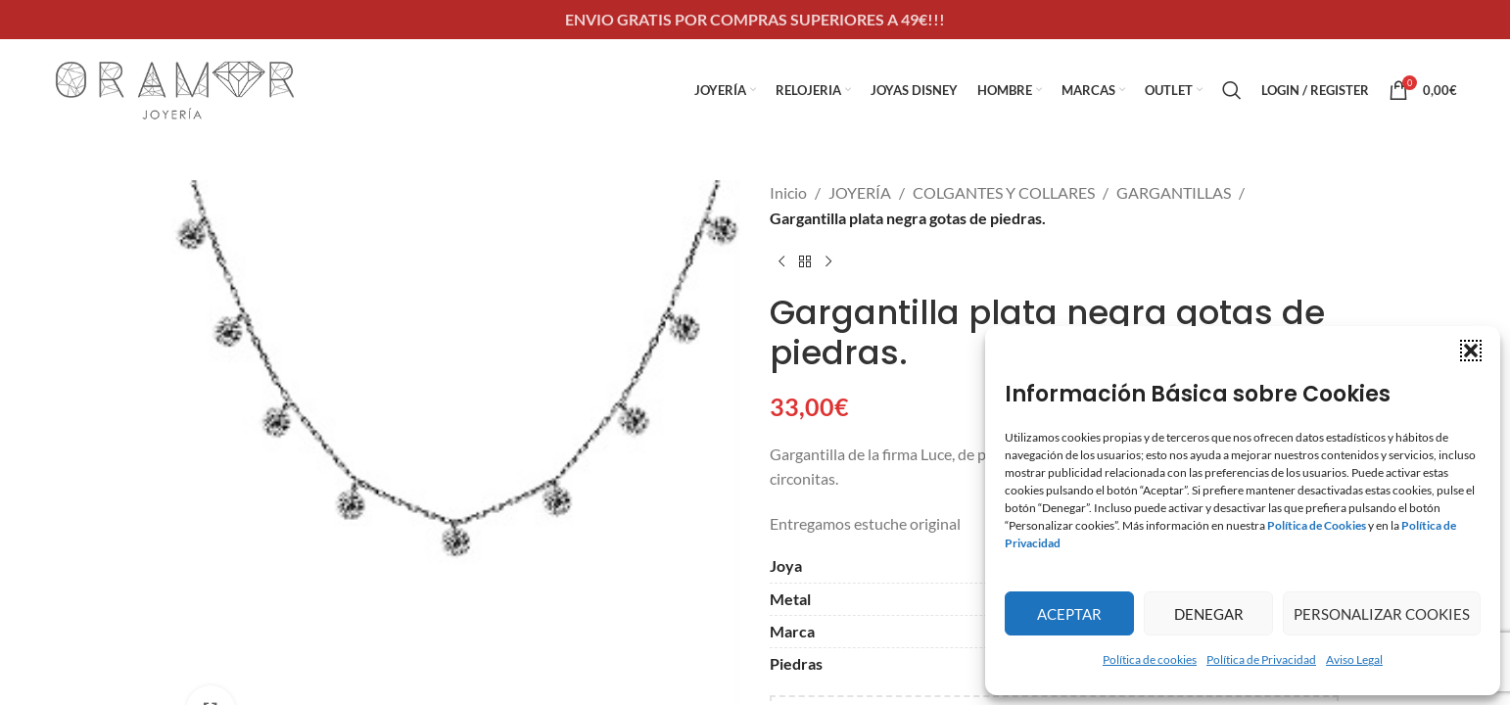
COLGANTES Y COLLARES (1004, 192)
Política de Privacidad (1261, 659)
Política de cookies (1150, 659)
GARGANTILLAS (1173, 192)
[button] (1471, 350)
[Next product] (828, 261)
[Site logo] (175, 87)
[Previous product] (781, 261)
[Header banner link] (755, 19)
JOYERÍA (859, 192)
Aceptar (1069, 614)
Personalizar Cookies (1382, 614)
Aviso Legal (1354, 659)
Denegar (1209, 614)
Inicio (788, 192)
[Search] (1231, 90)
